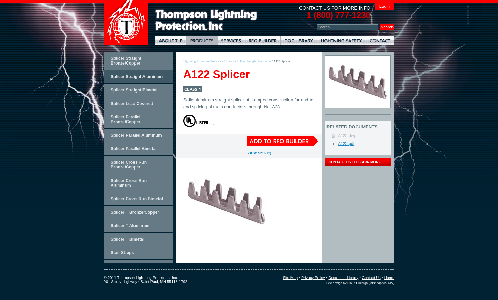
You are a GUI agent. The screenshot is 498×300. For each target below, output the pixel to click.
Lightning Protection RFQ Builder (262, 40)
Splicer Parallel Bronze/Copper (125, 119)
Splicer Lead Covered (132, 103)
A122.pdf (346, 143)
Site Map (290, 277)
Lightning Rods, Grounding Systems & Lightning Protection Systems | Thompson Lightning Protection (206, 20)
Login (384, 6)
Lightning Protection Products (202, 40)
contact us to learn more (355, 162)
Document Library (298, 40)
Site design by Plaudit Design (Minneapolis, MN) (360, 283)
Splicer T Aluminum (130, 225)
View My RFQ (259, 153)
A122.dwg (347, 135)
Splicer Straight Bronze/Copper (126, 61)
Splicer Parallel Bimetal (134, 148)
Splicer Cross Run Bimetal (137, 198)
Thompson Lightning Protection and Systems (126, 22)
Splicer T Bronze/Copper (135, 212)
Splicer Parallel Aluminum (136, 135)
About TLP (170, 40)
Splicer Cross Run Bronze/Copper (129, 165)
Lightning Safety (341, 40)
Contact (380, 40)
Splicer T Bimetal (127, 239)
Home (389, 277)
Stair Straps (122, 252)
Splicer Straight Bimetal (134, 90)
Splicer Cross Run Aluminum (129, 183)
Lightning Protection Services (231, 40)
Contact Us (371, 277)
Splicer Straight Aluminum (137, 76)
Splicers (229, 61)
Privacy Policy (313, 277)
